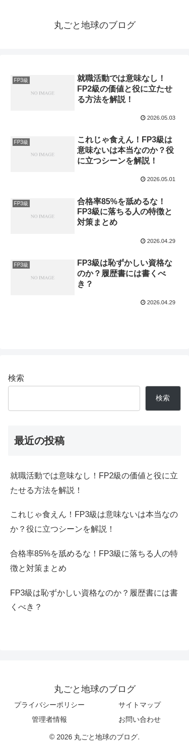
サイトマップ (139, 705)
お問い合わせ (139, 719)
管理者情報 (49, 719)
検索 (16, 378)
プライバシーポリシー (49, 705)
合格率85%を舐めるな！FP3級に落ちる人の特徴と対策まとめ (94, 560)
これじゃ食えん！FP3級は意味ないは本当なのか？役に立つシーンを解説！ (94, 521)
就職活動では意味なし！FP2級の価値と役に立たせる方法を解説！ (94, 482)
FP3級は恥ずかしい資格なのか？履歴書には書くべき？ (94, 600)
